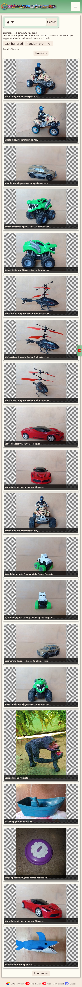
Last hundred (14, 43)
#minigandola (30, 574)
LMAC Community (17, 984)
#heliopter (39, 313)
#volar (30, 313)
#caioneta (16, 226)
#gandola (9, 574)
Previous (41, 53)
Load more (41, 973)
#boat (24, 821)
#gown (40, 574)
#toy (36, 96)
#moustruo (43, 226)
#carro (29, 183)
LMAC (30, 7)
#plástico (15, 877)
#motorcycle (27, 96)
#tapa (7, 877)
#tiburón (9, 964)
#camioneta (10, 183)
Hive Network (36, 984)
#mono (15, 778)
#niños (33, 877)
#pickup (37, 183)
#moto (8, 96)
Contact (72, 984)
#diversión (42, 877)
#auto (8, 443)
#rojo (31, 443)
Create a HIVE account (55, 984)
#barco (8, 821)
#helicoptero (11, 313)
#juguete (16, 96)
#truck (44, 183)
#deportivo (16, 443)
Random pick (35, 43)
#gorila (8, 778)
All (49, 43)
